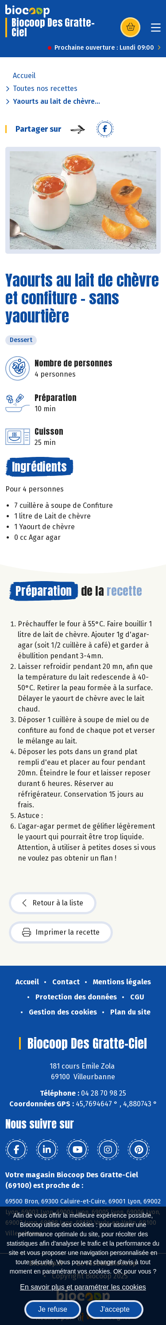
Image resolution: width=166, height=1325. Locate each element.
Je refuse (52, 1309)
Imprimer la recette (61, 932)
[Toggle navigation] (156, 30)
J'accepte (115, 1309)
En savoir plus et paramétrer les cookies (83, 1287)
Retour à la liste (52, 903)
